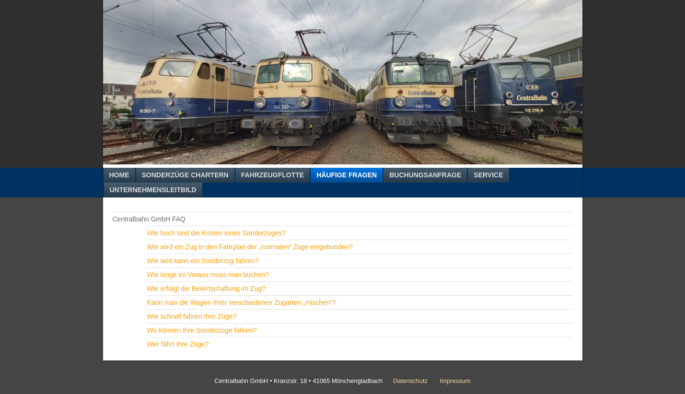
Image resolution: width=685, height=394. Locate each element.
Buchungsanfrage (425, 175)
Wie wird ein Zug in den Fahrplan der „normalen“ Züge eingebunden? (250, 247)
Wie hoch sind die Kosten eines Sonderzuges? (216, 233)
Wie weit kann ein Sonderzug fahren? (203, 261)
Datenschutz (410, 380)
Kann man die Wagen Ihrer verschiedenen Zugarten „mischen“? (242, 302)
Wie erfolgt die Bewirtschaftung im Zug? (206, 288)
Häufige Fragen (346, 175)
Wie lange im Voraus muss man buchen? (208, 274)
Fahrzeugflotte (272, 175)
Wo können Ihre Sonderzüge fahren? (202, 330)
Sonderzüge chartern (185, 175)
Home (119, 175)
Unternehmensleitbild (153, 190)
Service (488, 175)
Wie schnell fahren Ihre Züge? (192, 316)
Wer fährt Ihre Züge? (178, 344)
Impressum (455, 380)
